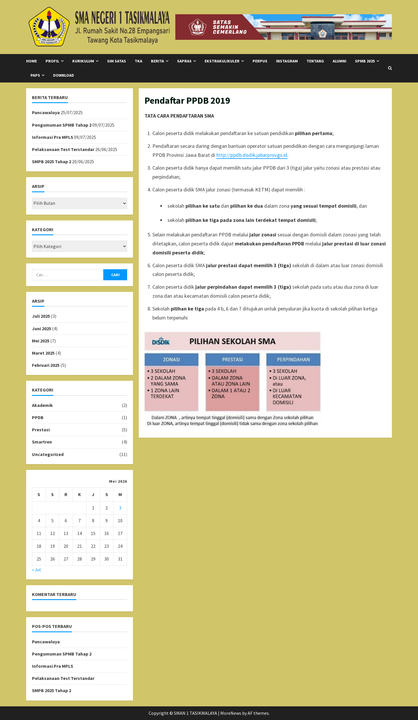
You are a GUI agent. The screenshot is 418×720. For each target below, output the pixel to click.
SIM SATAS (116, 61)
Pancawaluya (46, 112)
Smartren (42, 442)
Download (63, 75)
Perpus (260, 61)
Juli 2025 (41, 316)
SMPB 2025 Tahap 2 (51, 161)
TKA (138, 61)
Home (31, 61)
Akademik (42, 405)
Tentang (315, 61)
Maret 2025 (43, 353)
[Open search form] (390, 68)
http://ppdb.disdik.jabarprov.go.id (252, 155)
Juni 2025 (41, 328)
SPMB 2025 (365, 61)
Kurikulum (83, 61)
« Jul (36, 569)
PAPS (35, 75)
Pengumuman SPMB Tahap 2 (61, 125)
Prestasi (41, 429)
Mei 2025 (40, 341)
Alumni (339, 61)
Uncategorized (48, 454)
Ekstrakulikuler (222, 61)
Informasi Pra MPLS (52, 137)
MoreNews (230, 713)
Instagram (287, 61)
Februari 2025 (46, 365)
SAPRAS (184, 61)
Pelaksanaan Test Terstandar (63, 149)
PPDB (38, 417)
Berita (157, 61)
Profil (52, 61)
